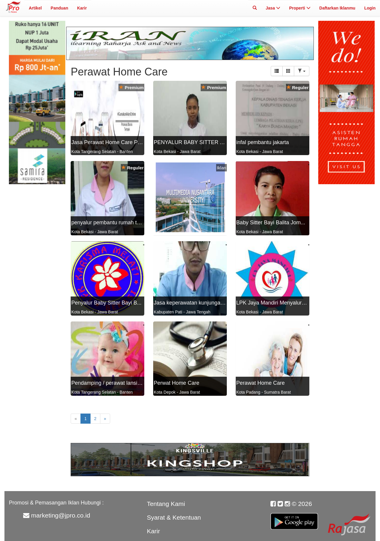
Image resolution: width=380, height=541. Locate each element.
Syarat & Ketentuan (174, 517)
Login (370, 8)
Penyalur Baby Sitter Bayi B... (106, 303)
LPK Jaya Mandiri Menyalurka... (274, 303)
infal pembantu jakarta (262, 142)
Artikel (35, 8)
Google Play (294, 518)
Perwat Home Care (176, 383)
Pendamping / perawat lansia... (108, 383)
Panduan (59, 8)
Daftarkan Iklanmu (337, 8)
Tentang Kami (166, 503)
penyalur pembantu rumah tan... (109, 222)
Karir (82, 8)
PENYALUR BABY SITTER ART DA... (198, 142)
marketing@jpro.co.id (60, 515)
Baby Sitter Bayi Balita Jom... (270, 222)
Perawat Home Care (260, 383)
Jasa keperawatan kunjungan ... (191, 303)
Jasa (273, 8)
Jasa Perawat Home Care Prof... (109, 142)
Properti (300, 8)
